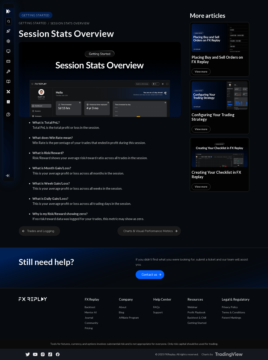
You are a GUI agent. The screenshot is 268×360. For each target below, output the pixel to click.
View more (201, 71)
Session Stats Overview (70, 23)
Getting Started (32, 23)
